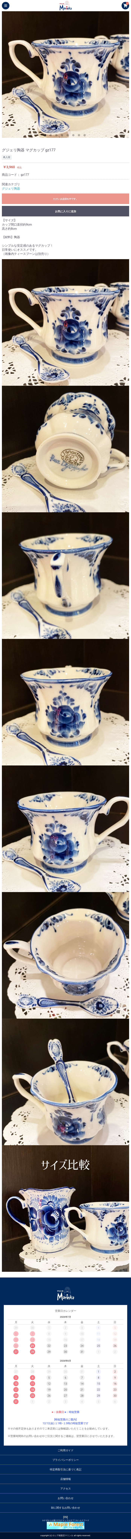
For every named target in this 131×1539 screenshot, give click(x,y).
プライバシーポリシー (65, 1459)
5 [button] (68, 136)
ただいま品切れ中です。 (65, 199)
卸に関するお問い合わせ (65, 1507)
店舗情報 (65, 1478)
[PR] (65, 1522)
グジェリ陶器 (11, 188)
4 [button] (63, 136)
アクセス (65, 1488)
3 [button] (57, 136)
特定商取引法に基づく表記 (65, 1469)
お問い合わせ (66, 1498)
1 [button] (46, 136)
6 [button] (74, 136)
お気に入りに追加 (65, 211)
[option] (65, 74)
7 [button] (80, 136)
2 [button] (51, 136)
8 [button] (85, 136)
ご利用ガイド (66, 1450)
